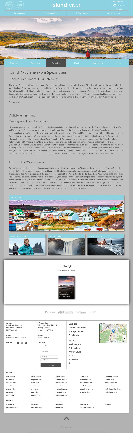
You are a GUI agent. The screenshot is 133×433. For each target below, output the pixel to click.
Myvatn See (79, 179)
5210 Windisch (11, 330)
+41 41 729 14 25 (113, 13)
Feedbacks (74, 335)
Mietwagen (14, 63)
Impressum (74, 359)
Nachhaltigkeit (75, 344)
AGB (71, 355)
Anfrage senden (82, 13)
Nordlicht (61, 173)
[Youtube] (26, 343)
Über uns (118, 9)
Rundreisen (35, 63)
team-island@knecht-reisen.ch (16, 337)
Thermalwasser (66, 182)
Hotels (76, 63)
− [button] (124, 338)
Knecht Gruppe (76, 352)
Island (15, 87)
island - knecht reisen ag (15, 325)
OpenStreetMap (116, 341)
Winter (118, 63)
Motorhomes (98, 63)
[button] (66, 102)
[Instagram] (22, 343)
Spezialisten (86, 185)
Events (72, 340)
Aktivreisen (56, 63)
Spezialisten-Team (51, 13)
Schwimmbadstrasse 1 (14, 328)
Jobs (71, 363)
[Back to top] (66, 418)
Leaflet (108, 341)
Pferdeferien (27, 87)
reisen (66, 5)
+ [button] (124, 336)
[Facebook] (18, 343)
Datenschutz (74, 348)
